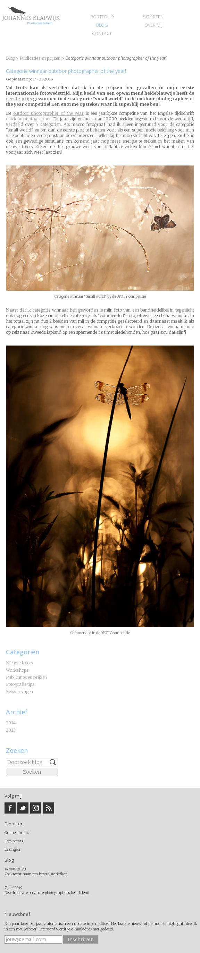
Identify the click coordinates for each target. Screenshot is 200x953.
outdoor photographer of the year (48, 113)
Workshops (17, 670)
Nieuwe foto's (19, 662)
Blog (102, 25)
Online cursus (16, 832)
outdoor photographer (28, 118)
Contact (102, 33)
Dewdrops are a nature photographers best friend (47, 892)
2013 (11, 730)
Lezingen (12, 849)
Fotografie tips (20, 684)
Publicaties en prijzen (26, 677)
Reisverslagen (19, 691)
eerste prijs (19, 98)
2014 (11, 722)
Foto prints (14, 841)
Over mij (153, 25)
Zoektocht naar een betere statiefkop (36, 873)
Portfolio (102, 17)
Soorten (153, 17)
